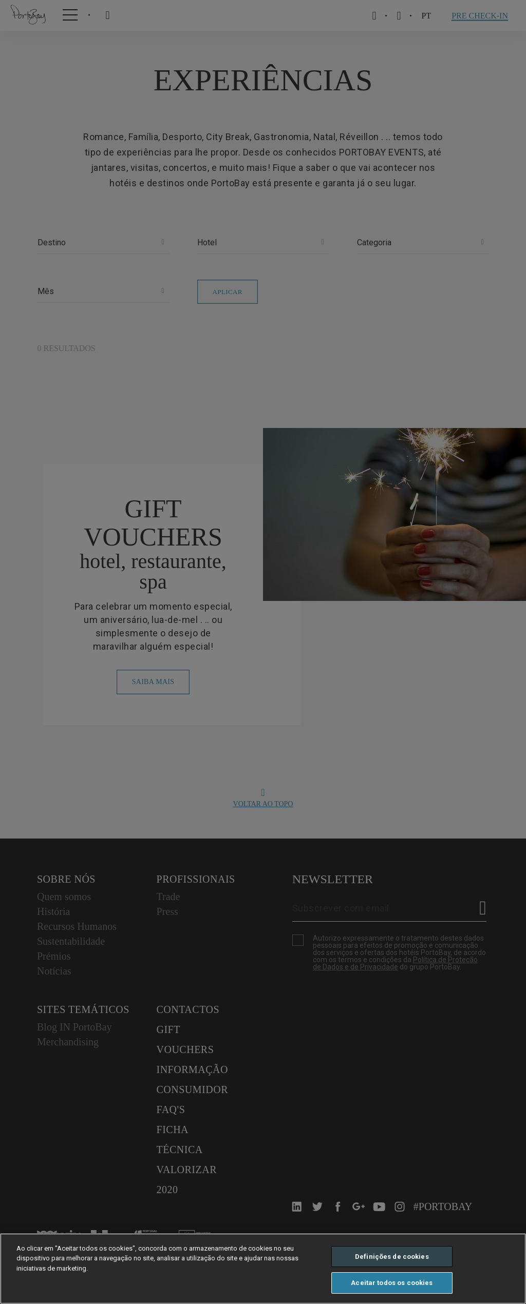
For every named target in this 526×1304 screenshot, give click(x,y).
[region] (263, 1268)
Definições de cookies (392, 1256)
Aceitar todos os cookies (392, 1283)
